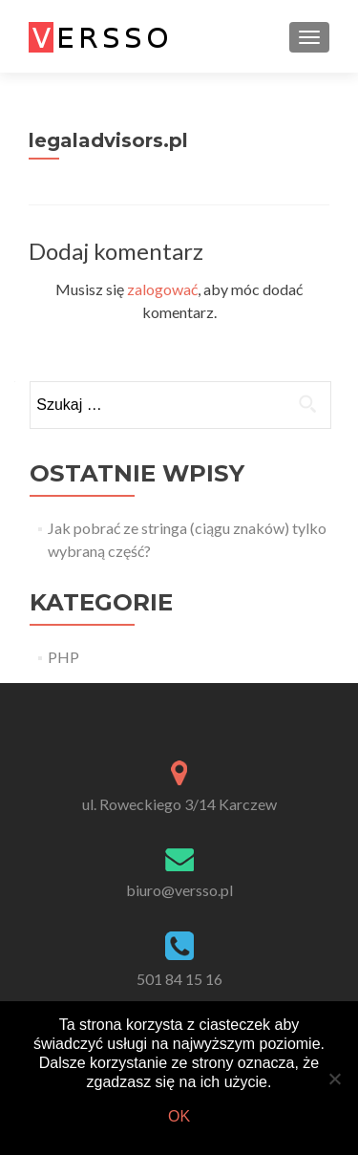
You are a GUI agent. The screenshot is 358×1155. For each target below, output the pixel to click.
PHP (63, 657)
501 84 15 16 (179, 979)
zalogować (162, 289)
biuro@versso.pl (179, 890)
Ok (179, 1116)
